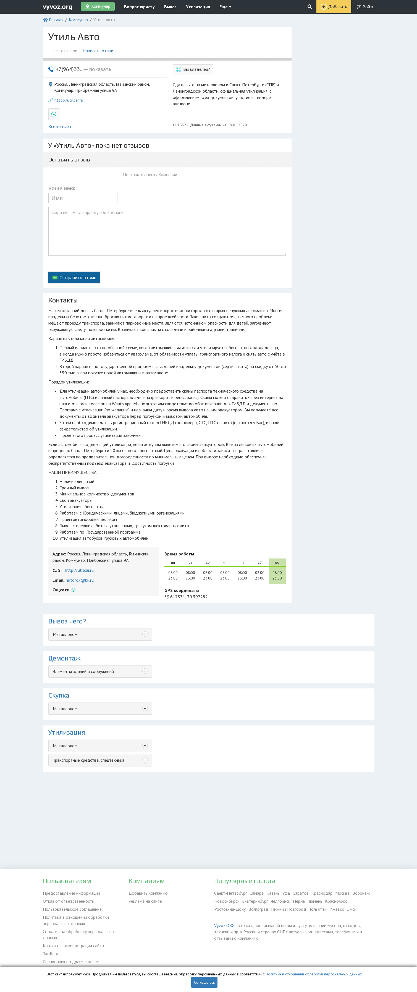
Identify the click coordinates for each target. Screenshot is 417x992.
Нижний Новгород (288, 909)
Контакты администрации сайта (73, 945)
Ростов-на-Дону (230, 909)
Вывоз (170, 6)
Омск (351, 909)
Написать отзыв (98, 50)
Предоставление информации (71, 893)
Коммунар (78, 19)
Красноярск (336, 901)
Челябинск (280, 901)
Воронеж (361, 893)
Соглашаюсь (204, 982)
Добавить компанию (148, 893)
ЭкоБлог (50, 953)
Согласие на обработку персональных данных (79, 935)
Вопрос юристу (139, 6)
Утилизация (198, 6)
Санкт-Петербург (230, 893)
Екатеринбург (255, 901)
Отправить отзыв (77, 277)
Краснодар (321, 893)
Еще (225, 6)
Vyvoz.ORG (224, 925)
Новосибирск (226, 901)
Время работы (179, 554)
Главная (56, 19)
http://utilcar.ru (68, 100)
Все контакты (61, 126)
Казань (273, 893)
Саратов (301, 893)
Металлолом (65, 634)
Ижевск (336, 909)
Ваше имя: (61, 188)
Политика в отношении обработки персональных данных (76, 920)
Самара (257, 893)
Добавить (337, 6)
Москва (342, 893)
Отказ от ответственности (68, 901)
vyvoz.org (58, 6)
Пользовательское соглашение (72, 909)
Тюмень (315, 901)
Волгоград (258, 909)
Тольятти (318, 909)
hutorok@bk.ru (80, 580)
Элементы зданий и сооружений (83, 671)
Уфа (286, 893)
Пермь (299, 901)
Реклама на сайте (145, 901)
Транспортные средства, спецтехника (88, 760)
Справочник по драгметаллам (71, 961)
